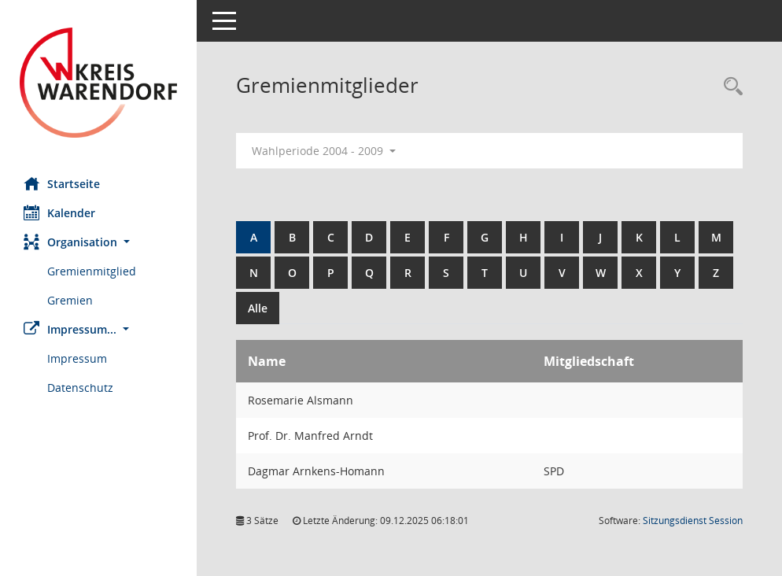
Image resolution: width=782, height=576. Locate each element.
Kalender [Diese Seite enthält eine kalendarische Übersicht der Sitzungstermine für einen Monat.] (59, 212)
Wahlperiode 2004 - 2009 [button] (324, 150)
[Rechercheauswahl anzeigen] (729, 87)
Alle (257, 308)
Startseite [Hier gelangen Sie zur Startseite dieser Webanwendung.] (62, 183)
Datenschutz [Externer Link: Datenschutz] (80, 387)
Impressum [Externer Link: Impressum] (77, 358)
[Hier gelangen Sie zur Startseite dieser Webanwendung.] (98, 83)
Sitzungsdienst (693, 520)
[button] (98, 242)
